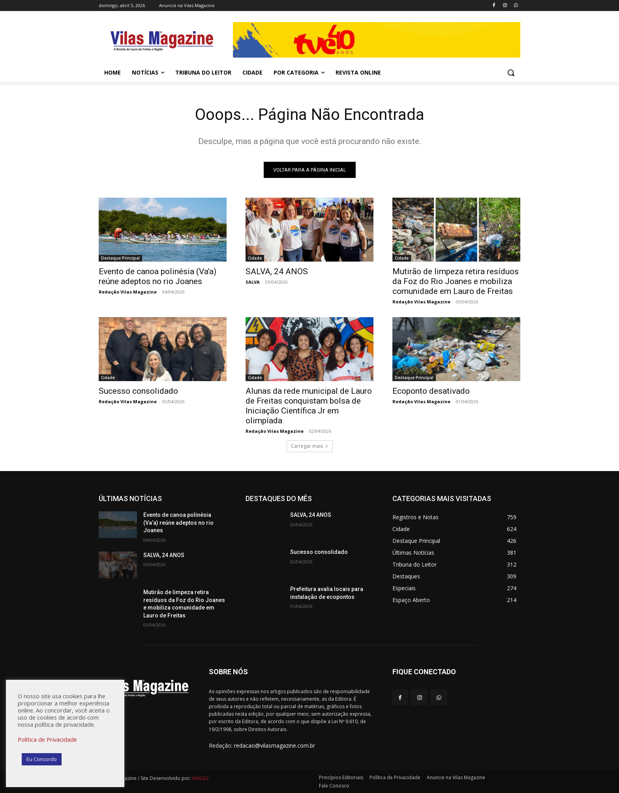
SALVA (253, 282)
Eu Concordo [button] (41, 759)
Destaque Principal (120, 258)
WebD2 (200, 778)
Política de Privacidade (47, 739)
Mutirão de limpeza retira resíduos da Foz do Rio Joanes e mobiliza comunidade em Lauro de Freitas (455, 281)
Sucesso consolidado (138, 391)
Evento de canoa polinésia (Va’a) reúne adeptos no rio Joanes (157, 276)
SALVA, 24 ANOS (277, 271)
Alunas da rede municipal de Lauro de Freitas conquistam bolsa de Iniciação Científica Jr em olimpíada (309, 405)
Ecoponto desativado (431, 391)
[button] (510, 72)
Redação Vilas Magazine (128, 292)
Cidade (255, 258)
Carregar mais (309, 446)
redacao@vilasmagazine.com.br (274, 745)
